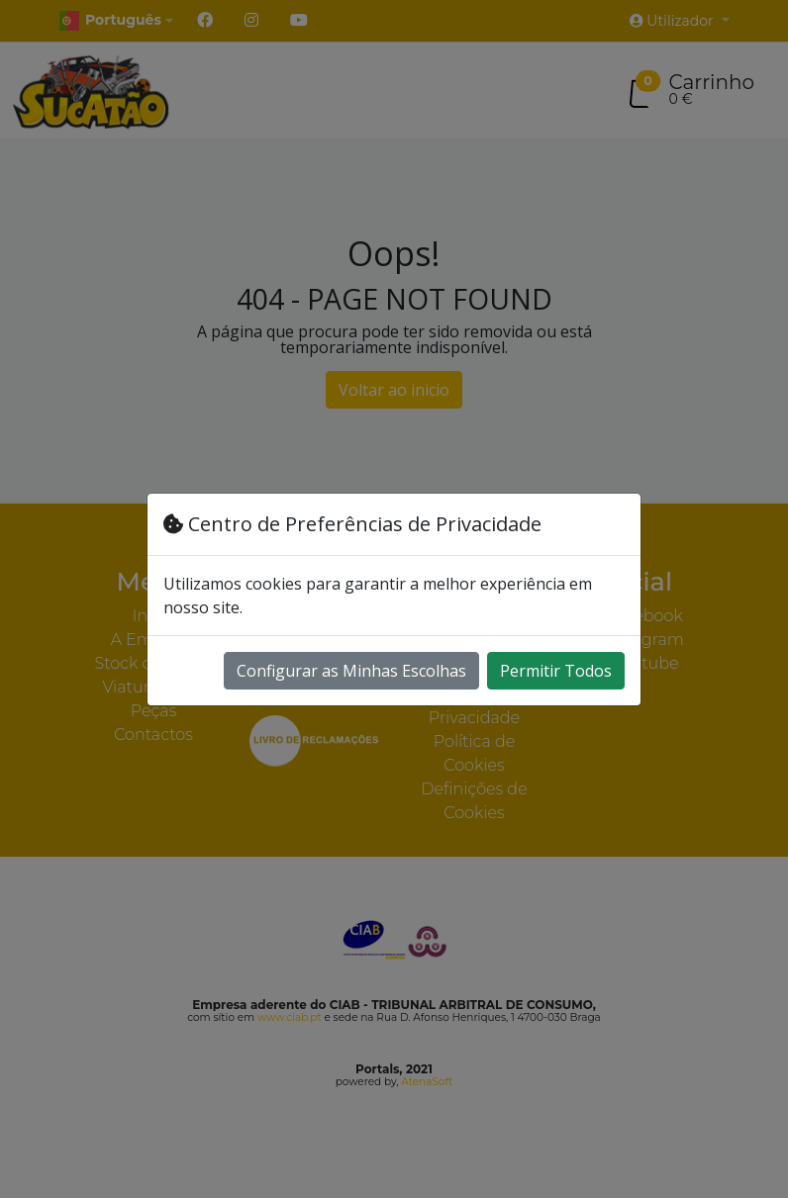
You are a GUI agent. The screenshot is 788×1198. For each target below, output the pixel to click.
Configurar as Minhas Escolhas (351, 671)
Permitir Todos (556, 671)
